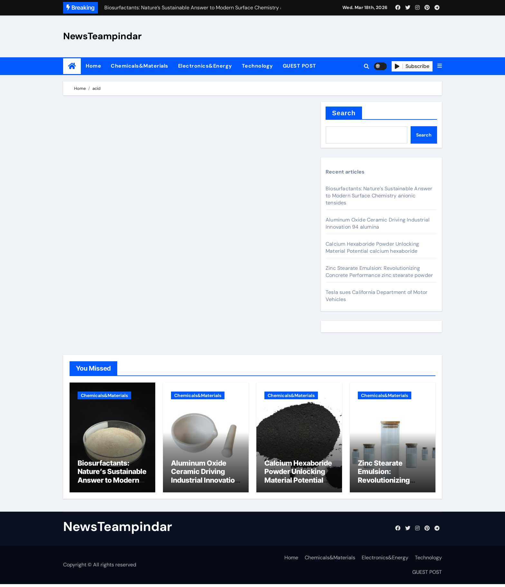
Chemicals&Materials (139, 65)
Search (344, 113)
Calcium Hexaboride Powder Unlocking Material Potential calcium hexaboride (372, 247)
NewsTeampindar (102, 36)
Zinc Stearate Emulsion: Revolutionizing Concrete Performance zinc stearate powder (379, 272)
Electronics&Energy (205, 65)
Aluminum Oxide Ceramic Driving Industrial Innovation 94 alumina (378, 223)
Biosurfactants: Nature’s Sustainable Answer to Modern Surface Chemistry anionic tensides (379, 195)
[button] (439, 66)
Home (93, 65)
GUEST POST (299, 65)
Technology (257, 65)
